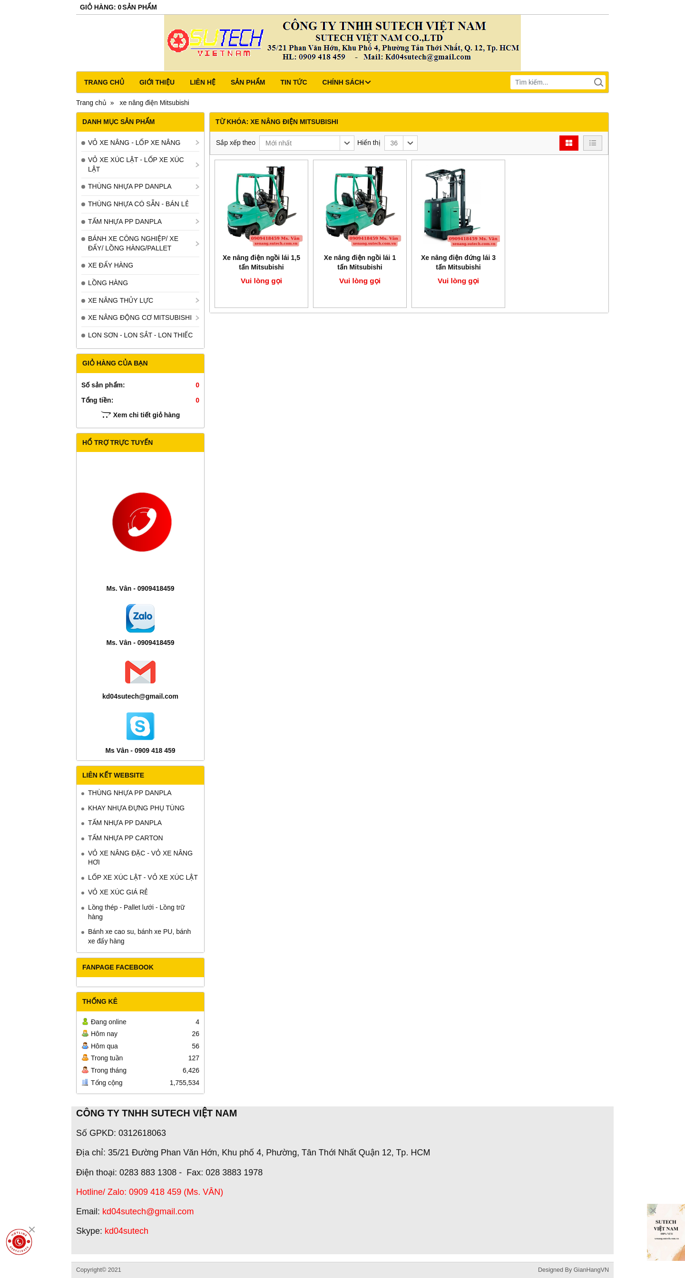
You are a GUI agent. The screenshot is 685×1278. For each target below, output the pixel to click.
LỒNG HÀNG (108, 283)
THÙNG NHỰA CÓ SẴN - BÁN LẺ (138, 204)
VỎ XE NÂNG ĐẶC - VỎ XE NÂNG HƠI (140, 857)
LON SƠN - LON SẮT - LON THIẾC (140, 335)
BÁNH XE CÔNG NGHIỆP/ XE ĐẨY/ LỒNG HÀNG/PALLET (133, 243)
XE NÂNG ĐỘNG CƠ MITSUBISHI (140, 317)
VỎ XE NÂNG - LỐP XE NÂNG (134, 142)
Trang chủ (104, 82)
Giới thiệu (157, 82)
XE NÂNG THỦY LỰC (120, 300)
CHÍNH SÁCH (347, 82)
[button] (306, 143)
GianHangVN (591, 1270)
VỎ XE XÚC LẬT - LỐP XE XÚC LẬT (136, 164)
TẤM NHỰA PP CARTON (125, 838)
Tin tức (293, 82)
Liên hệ (202, 82)
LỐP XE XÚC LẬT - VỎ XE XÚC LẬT (143, 877)
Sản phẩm (248, 82)
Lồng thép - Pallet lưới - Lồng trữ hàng (136, 912)
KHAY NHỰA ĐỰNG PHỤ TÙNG (136, 808)
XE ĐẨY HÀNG (110, 265)
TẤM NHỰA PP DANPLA (125, 221)
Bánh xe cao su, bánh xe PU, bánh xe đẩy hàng (139, 936)
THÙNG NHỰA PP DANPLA (130, 186)
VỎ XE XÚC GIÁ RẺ (118, 892)
